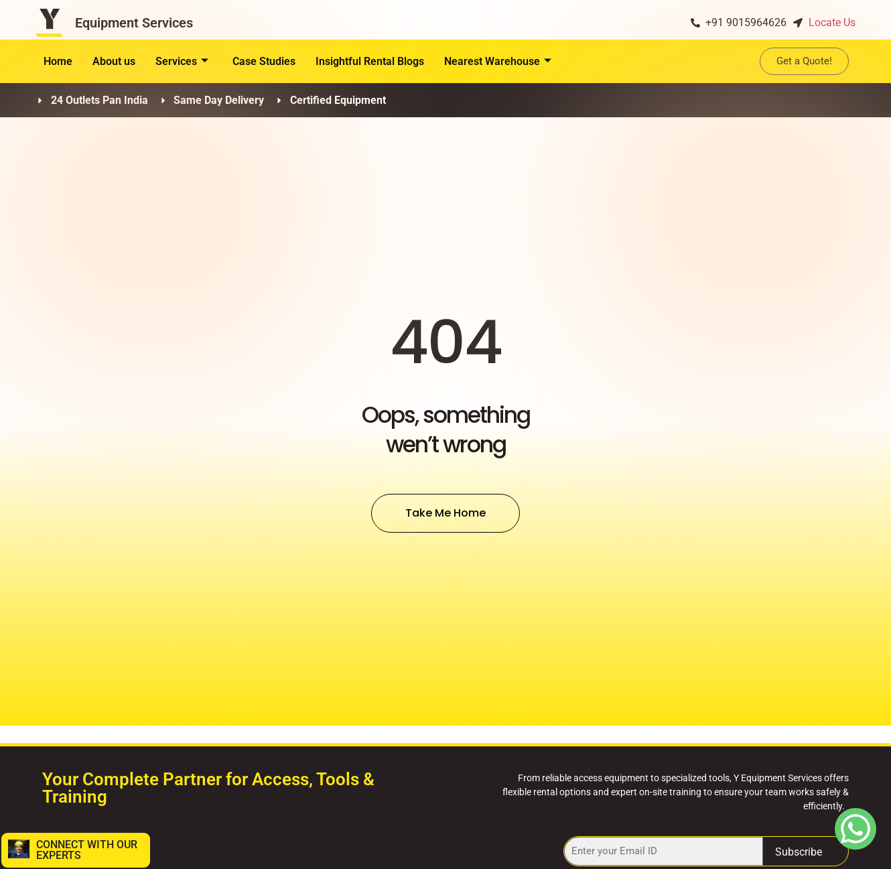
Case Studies (263, 61)
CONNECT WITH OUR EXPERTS (86, 850)
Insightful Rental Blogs (370, 61)
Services (181, 61)
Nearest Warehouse (497, 61)
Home (58, 61)
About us (113, 61)
